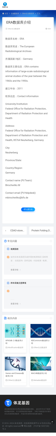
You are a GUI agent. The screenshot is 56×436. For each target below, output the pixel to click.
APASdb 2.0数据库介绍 (14, 342)
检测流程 (14, 249)
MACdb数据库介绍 (39, 373)
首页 (6, 14)
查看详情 (14, 270)
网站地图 (26, 426)
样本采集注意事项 (18, 283)
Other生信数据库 (28, 14)
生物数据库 (15, 14)
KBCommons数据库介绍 (40, 342)
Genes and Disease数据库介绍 (15, 374)
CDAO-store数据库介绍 (22, 230)
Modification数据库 (14, 347)
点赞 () (28, 209)
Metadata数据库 (39, 380)
